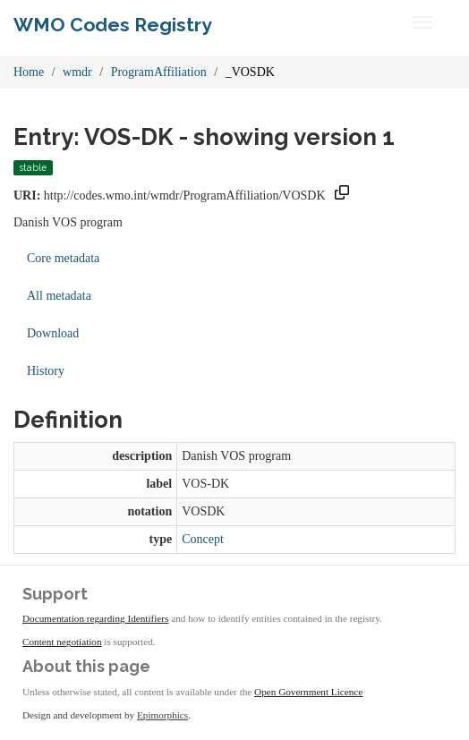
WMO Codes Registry (112, 24)
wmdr (77, 72)
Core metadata (63, 258)
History (45, 371)
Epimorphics (162, 715)
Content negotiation (62, 641)
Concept (203, 539)
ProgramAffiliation (159, 72)
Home (28, 72)
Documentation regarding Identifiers (95, 618)
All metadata (59, 295)
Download (53, 333)
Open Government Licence (308, 691)
